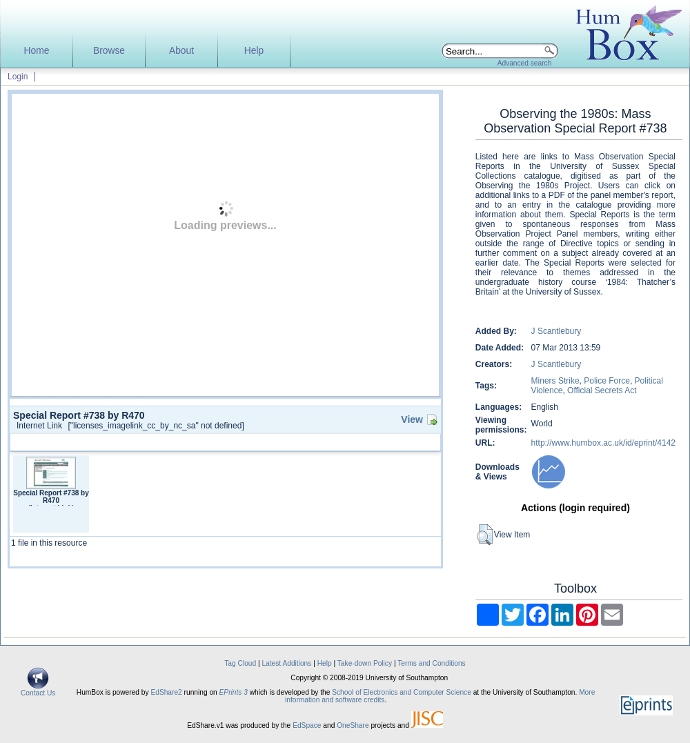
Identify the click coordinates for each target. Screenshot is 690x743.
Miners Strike (555, 381)
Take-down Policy (364, 663)
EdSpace (307, 725)
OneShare (352, 725)
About (181, 51)
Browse (109, 51)
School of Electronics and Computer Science (401, 692)
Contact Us (38, 690)
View (412, 419)
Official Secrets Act (601, 390)
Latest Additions (286, 663)
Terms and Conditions (431, 663)
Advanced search (524, 63)
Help (254, 51)
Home (37, 51)
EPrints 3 (233, 692)
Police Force (607, 381)
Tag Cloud (240, 663)
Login (18, 76)
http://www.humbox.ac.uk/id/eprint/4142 (603, 443)
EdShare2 (165, 692)
